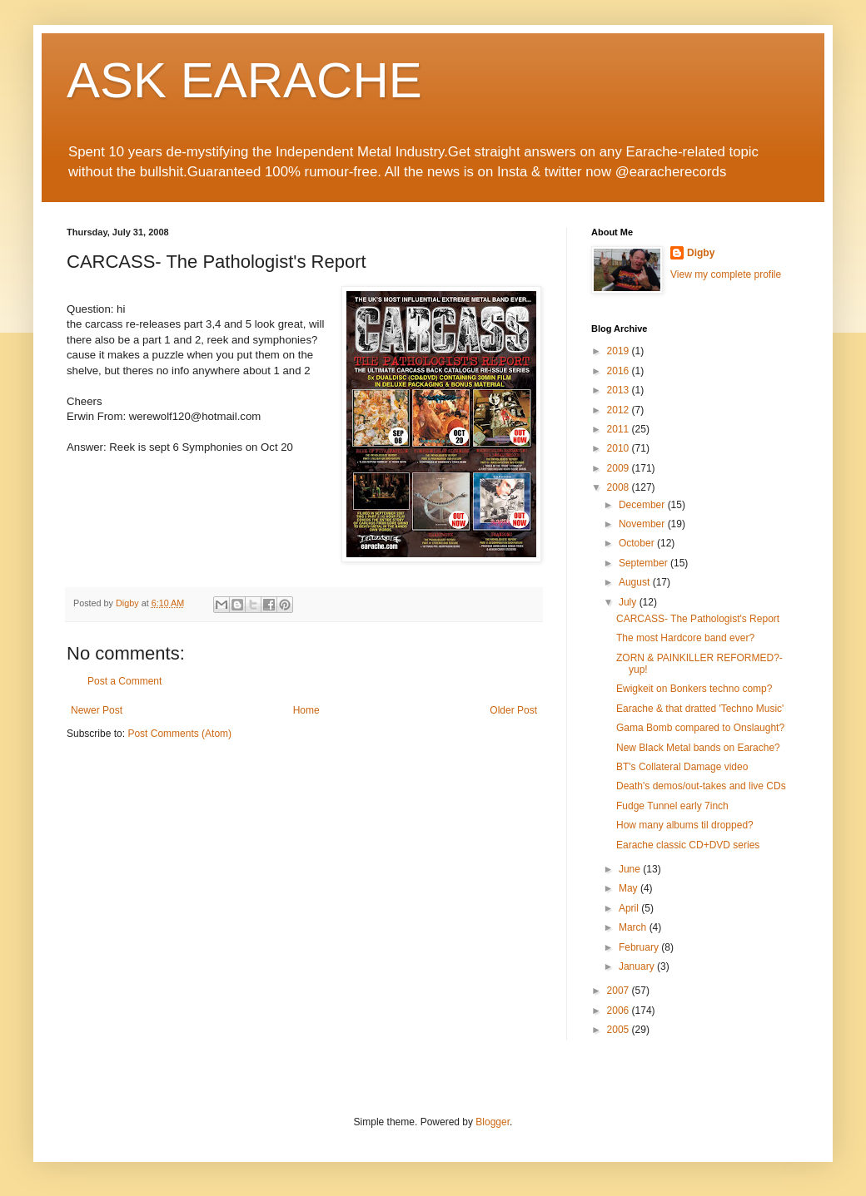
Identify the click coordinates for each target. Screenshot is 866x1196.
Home (306, 710)
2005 (619, 1029)
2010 (619, 448)
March (634, 927)
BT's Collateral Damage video (682, 767)
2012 (619, 410)
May (629, 888)
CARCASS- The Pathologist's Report (697, 619)
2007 (619, 990)
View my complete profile (725, 274)
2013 (619, 390)
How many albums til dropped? (685, 825)
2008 (619, 487)
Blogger (492, 1122)
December (643, 505)
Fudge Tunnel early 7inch (672, 806)
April (630, 908)
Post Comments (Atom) (179, 733)
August (636, 582)
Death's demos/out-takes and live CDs (701, 786)
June (631, 869)
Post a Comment (124, 681)
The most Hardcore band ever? (685, 638)
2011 (619, 429)
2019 (619, 351)
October (638, 543)
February (640, 947)
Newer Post (96, 710)
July (629, 602)
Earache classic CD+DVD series (687, 845)
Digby (700, 253)
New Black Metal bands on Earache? (698, 748)
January (638, 966)
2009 (619, 468)
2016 (619, 371)
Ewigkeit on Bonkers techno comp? (694, 688)
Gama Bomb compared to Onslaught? (700, 728)
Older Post (513, 710)
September (644, 563)
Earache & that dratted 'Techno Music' (700, 708)
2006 (619, 1010)
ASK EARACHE (244, 80)
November (643, 524)
